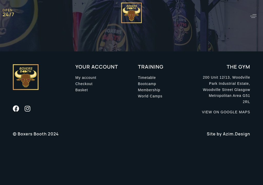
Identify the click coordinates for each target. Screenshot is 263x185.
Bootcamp (147, 84)
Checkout (84, 84)
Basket (82, 90)
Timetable (147, 78)
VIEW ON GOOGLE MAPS (226, 112)
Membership (149, 90)
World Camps (150, 96)
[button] (253, 16)
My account (86, 78)
